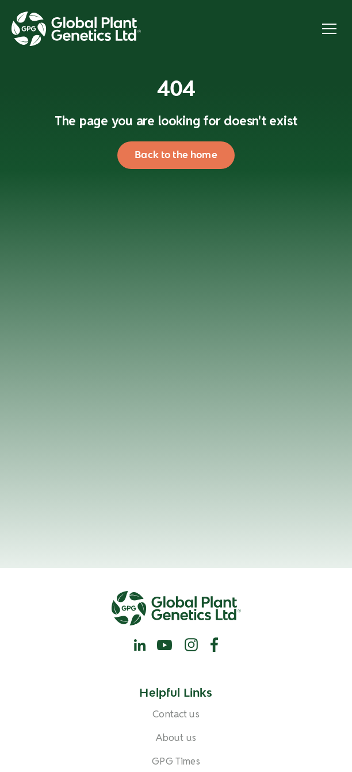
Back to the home (176, 154)
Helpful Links (175, 693)
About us (176, 738)
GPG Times (176, 761)
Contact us (176, 714)
